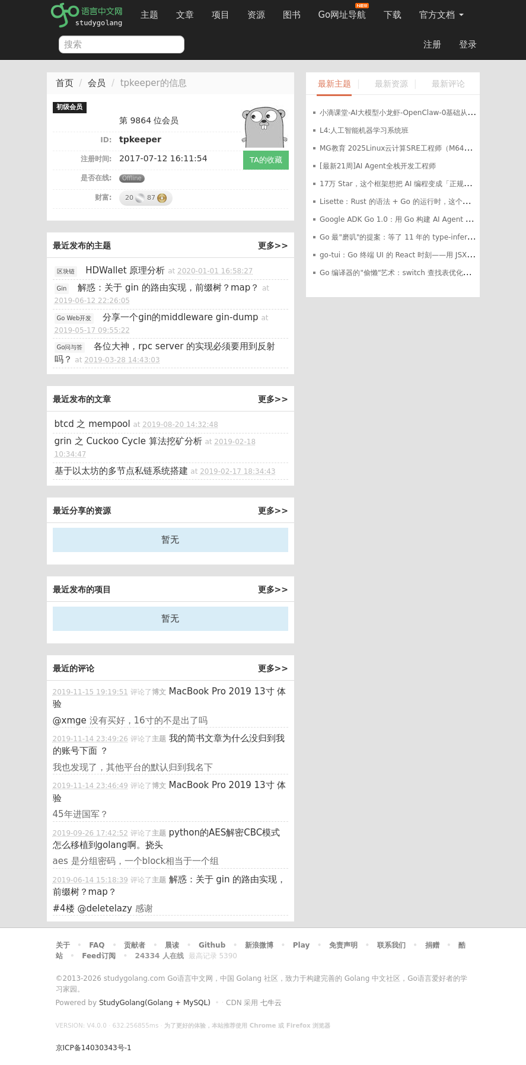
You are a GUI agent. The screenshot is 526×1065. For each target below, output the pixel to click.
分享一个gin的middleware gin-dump (180, 317)
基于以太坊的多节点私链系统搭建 (121, 470)
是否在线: (96, 178)
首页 (65, 83)
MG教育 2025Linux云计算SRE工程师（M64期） (399, 148)
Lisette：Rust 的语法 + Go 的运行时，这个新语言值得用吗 (416, 201)
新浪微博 (259, 945)
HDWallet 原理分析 (125, 270)
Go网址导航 (343, 11)
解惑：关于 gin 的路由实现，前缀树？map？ (168, 287)
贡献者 (134, 945)
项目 (220, 14)
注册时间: (96, 159)
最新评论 (448, 83)
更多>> (273, 245)
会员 (97, 83)
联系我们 (391, 945)
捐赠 (432, 945)
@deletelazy (104, 908)
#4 (64, 908)
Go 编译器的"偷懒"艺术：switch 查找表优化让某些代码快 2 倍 (421, 273)
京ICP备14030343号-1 (94, 1048)
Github (212, 945)
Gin (62, 288)
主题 (149, 14)
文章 (185, 14)
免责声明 (343, 945)
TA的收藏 (266, 159)
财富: (103, 197)
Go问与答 (70, 347)
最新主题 (334, 83)
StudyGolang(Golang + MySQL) (155, 1003)
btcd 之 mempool (92, 424)
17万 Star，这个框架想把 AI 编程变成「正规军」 (399, 184)
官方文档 (441, 14)
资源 (256, 14)
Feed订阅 (99, 956)
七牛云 (271, 1003)
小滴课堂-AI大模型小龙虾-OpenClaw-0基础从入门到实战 (411, 113)
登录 (468, 44)
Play (301, 945)
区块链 (66, 271)
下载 (392, 14)
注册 (432, 44)
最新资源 (391, 83)
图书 (292, 14)
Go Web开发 (74, 318)
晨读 (172, 945)
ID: (105, 140)
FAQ (96, 945)
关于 (63, 945)
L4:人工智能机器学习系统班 (364, 130)
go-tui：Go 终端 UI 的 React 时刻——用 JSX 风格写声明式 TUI (423, 255)
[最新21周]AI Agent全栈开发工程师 (378, 166)
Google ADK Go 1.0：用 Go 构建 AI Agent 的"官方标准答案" (421, 219)
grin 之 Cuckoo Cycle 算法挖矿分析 (128, 441)
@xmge (70, 720)
